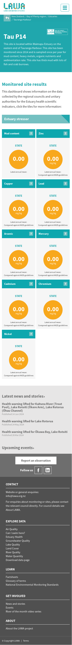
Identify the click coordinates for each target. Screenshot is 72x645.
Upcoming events (18, 447)
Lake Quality (13, 544)
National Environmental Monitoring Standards (32, 584)
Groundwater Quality (18, 540)
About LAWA (13, 510)
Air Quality (12, 529)
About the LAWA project (19, 628)
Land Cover (12, 548)
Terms (26, 640)
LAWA (14, 7)
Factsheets (12, 577)
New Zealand (18, 16)
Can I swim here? (15, 533)
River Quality (13, 552)
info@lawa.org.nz (16, 496)
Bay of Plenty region (36, 16)
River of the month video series (23, 611)
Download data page (18, 560)
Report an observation (36, 460)
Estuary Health (14, 537)
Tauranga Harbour (22, 19)
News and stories (15, 603)
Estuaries (52, 16)
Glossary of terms (16, 581)
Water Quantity (14, 556)
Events (9, 607)
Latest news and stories (24, 396)
